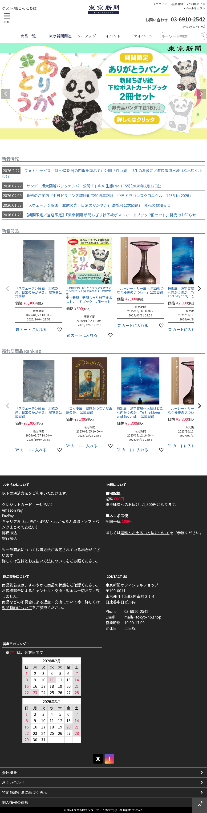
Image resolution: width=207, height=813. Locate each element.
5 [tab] (102, 143)
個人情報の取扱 (15, 802)
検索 (203, 36)
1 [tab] (89, 143)
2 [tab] (92, 143)
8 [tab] (112, 143)
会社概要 (9, 772)
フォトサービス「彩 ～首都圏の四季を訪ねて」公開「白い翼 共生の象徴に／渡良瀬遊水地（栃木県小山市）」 (102, 173)
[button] (7, 288)
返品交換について (16, 576)
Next (201, 94)
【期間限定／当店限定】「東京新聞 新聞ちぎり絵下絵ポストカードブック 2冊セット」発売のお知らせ (99, 214)
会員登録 (177, 4)
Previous (5, 94)
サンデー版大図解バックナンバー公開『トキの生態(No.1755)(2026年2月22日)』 (82, 185)
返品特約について (17, 607)
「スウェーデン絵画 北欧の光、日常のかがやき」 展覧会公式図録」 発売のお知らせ (86, 205)
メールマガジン (195, 8)
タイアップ (86, 36)
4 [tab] (99, 143)
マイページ (143, 36)
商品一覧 (28, 36)
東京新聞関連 (60, 36)
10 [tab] (119, 143)
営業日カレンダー (16, 643)
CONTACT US (116, 576)
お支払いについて (16, 484)
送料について (116, 484)
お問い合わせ (13, 782)
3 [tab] (95, 143)
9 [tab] (115, 143)
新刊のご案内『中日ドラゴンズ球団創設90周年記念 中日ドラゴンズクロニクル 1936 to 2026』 (97, 195)
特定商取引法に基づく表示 (24, 792)
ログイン (161, 4)
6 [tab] (105, 143)
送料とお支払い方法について (41, 561)
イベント (113, 36)
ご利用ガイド (196, 4)
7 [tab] (109, 143)
